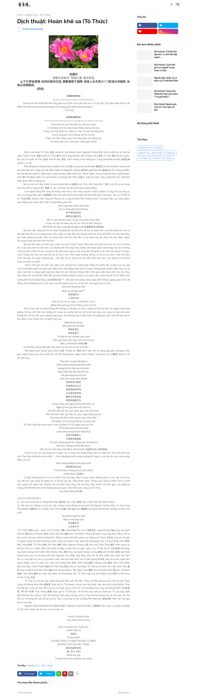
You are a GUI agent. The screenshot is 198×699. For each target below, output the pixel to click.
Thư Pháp (143, 158)
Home (20, 15)
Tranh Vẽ (156, 158)
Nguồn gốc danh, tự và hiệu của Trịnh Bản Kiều (166, 79)
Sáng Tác (170, 153)
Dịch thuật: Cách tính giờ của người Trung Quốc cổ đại (164, 67)
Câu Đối (157, 147)
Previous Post (25, 692)
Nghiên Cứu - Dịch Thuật (37, 15)
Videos (168, 158)
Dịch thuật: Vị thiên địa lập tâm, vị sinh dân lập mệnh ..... (165, 54)
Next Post (123, 692)
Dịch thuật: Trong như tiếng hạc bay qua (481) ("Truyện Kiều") (166, 94)
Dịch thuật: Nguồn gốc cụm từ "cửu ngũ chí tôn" (165, 107)
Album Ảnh (144, 147)
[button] (171, 4)
